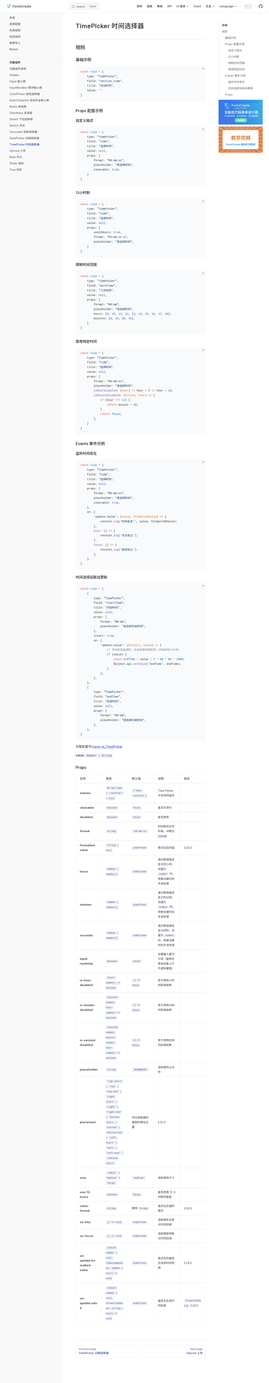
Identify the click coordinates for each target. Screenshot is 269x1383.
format (162, 835)
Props (229, 94)
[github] (260, 6)
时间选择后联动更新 (240, 88)
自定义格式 (235, 50)
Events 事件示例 (235, 75)
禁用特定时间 (236, 69)
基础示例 (230, 37)
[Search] (84, 6)
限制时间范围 (236, 63)
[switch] (248, 6)
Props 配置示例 (235, 44)
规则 (224, 31)
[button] (34, 62)
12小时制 (233, 56)
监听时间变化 (236, 82)
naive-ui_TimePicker (107, 747)
